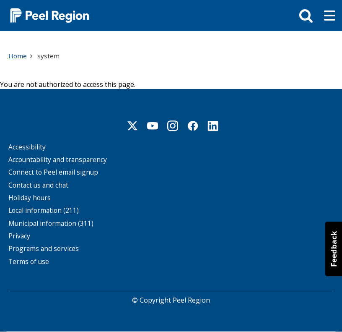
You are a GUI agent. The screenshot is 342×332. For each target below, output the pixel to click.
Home (17, 56)
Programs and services (43, 248)
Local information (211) (43, 210)
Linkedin (213, 126)
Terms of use (28, 261)
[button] (333, 249)
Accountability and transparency (57, 159)
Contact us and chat (38, 185)
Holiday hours (29, 197)
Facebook (192, 126)
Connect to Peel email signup (53, 172)
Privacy (19, 236)
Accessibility (27, 147)
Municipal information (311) (50, 223)
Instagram (172, 126)
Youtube (152, 126)
